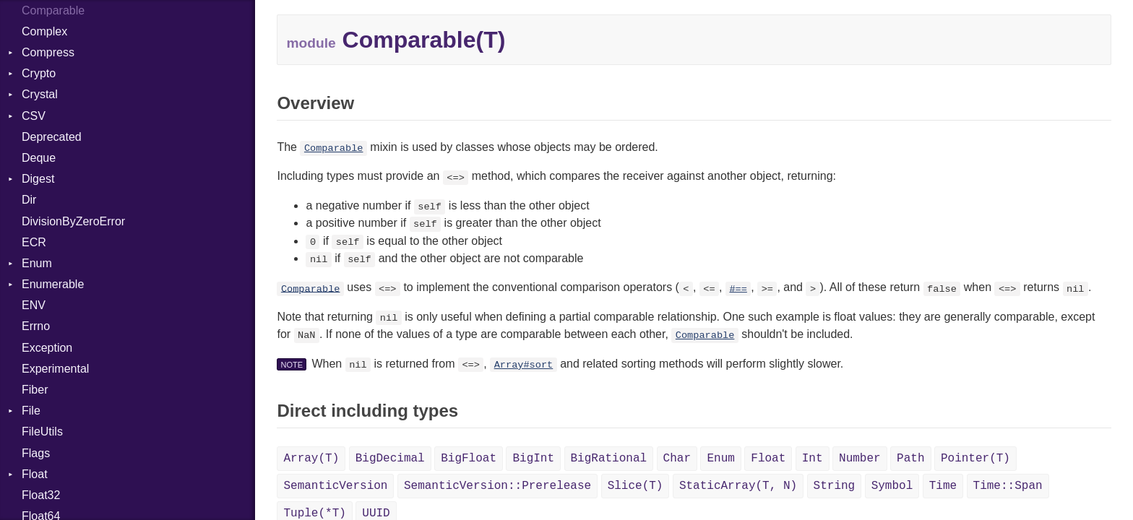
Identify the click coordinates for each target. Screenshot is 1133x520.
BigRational (609, 458)
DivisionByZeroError (73, 221)
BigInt (533, 458)
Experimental (55, 369)
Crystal (40, 94)
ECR (34, 242)
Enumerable (53, 284)
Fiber (35, 390)
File (31, 410)
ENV (34, 305)
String (835, 486)
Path (910, 458)
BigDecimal (390, 458)
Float (35, 474)
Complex (44, 31)
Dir (29, 200)
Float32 (41, 495)
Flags (36, 453)
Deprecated (52, 137)
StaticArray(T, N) (738, 486)
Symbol (892, 486)
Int (812, 458)
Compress (48, 52)
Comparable (333, 148)
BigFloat (468, 458)
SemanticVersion (335, 486)
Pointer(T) (975, 458)
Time (943, 486)
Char (677, 458)
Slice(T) (635, 486)
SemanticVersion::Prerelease (497, 486)
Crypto (39, 73)
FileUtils (42, 431)
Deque (39, 158)
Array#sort (523, 365)
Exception (47, 348)
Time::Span (1008, 486)
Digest (38, 179)
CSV (34, 116)
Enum (37, 263)
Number (860, 458)
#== (737, 288)
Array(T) (311, 458)
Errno (36, 326)
